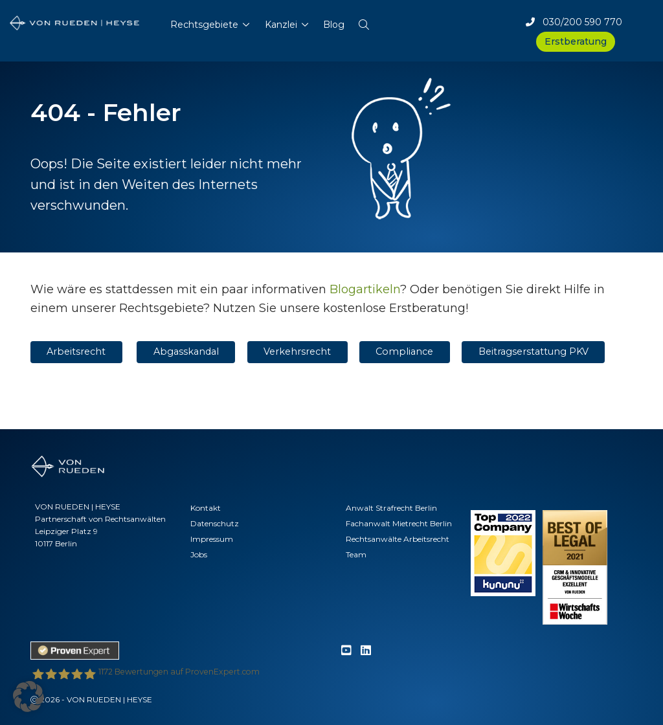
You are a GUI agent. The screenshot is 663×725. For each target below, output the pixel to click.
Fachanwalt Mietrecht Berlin (399, 523)
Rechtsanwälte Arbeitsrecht (397, 539)
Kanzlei (281, 24)
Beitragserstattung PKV (533, 351)
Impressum (211, 539)
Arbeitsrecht (76, 351)
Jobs (198, 554)
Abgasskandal (186, 351)
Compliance (404, 351)
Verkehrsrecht (297, 351)
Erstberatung (576, 41)
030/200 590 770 (574, 22)
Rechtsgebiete (204, 24)
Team (356, 554)
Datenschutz (214, 523)
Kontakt (205, 508)
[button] (364, 22)
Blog (333, 24)
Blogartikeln (365, 289)
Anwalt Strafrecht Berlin (391, 508)
